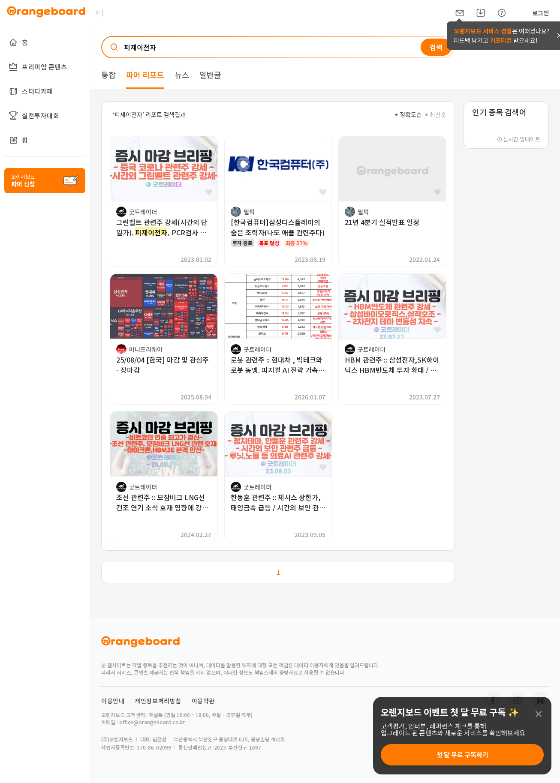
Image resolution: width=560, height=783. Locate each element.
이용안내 (112, 700)
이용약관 (203, 700)
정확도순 (408, 114)
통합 (108, 74)
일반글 (210, 74)
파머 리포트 (145, 74)
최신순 (435, 114)
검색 (436, 47)
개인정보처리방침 (158, 700)
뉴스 (182, 74)
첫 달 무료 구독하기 (462, 754)
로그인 (540, 13)
